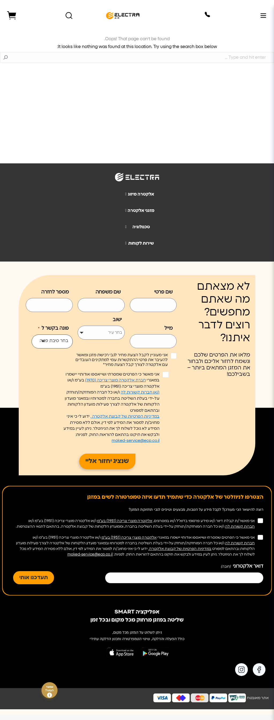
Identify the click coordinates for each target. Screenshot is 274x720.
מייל (168, 328)
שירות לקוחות (137, 243)
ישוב (117, 319)
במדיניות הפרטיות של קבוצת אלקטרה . (124, 416)
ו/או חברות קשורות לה (140, 392)
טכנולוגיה (135, 227)
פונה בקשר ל (52, 328)
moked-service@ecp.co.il (135, 441)
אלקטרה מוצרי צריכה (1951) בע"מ (124, 521)
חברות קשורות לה (240, 526)
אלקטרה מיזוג (137, 194)
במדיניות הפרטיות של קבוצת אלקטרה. (179, 549)
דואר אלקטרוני (241, 566)
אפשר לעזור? (49, 691)
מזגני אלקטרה (137, 210)
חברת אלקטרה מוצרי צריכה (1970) (115, 380)
